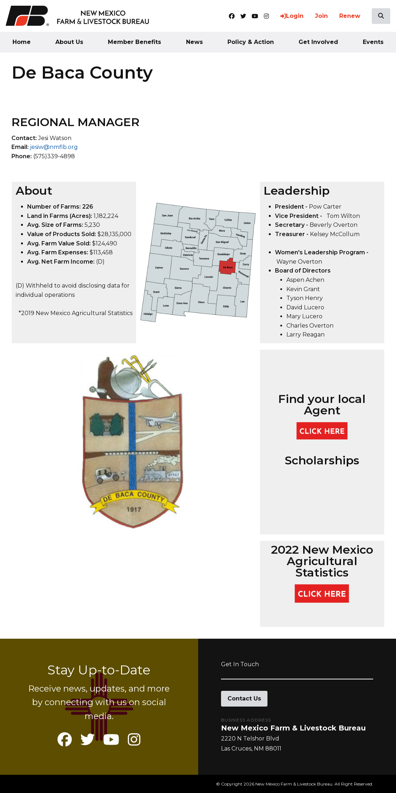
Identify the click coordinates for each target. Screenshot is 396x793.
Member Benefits (134, 42)
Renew (349, 16)
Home (21, 42)
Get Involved (318, 42)
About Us (69, 42)
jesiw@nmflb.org (54, 147)
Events (373, 42)
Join (321, 16)
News (194, 42)
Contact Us (244, 698)
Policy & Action (250, 42)
